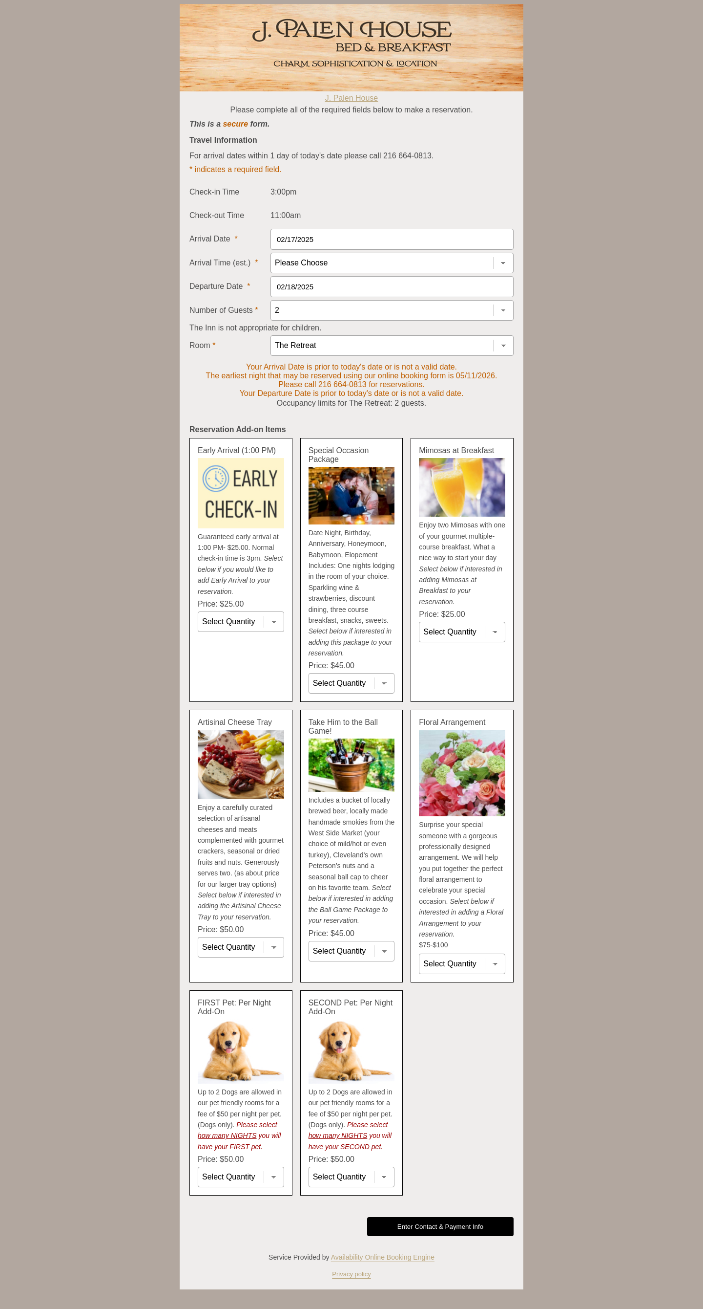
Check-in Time (214, 192)
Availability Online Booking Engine (382, 1257)
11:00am (285, 215)
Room (202, 345)
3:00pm (283, 192)
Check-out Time (216, 215)
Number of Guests (223, 310)
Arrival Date (213, 239)
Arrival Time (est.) (223, 263)
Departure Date (219, 286)
